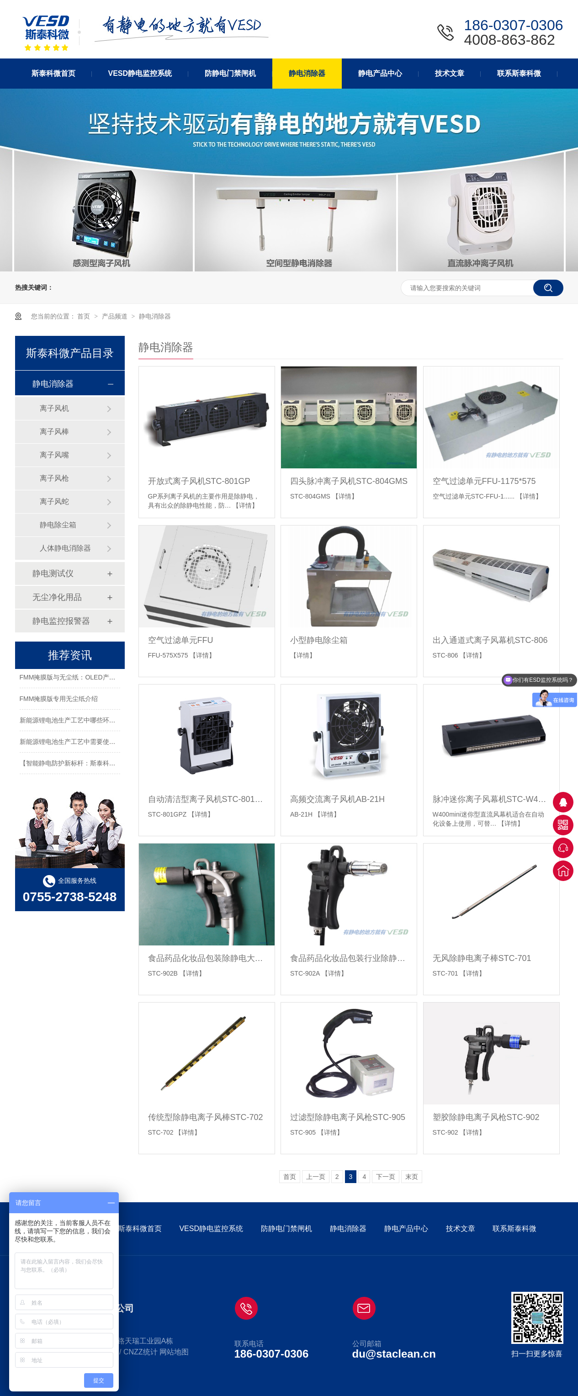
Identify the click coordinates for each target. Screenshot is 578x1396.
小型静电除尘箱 (319, 640)
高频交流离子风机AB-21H (337, 799)
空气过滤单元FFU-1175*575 (484, 481)
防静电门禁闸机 (286, 1228)
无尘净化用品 (57, 597)
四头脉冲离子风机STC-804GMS (349, 481)
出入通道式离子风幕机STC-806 (490, 640)
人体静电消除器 (65, 548)
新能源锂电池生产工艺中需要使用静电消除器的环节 (93, 743)
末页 (411, 1176)
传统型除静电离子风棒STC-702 (205, 1117)
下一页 (385, 1176)
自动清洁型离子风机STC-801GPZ (206, 799)
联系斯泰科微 (514, 1228)
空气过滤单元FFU (180, 640)
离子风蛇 (54, 501)
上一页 (315, 1176)
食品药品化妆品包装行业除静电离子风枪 (349, 958)
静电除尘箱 (58, 525)
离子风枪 (54, 478)
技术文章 (460, 1228)
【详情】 (245, 505)
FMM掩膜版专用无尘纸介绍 (59, 700)
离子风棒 (54, 431)
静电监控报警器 (61, 621)
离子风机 (54, 408)
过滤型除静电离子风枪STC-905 (347, 1117)
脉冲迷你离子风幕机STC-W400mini (491, 799)
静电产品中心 (406, 1228)
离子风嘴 (54, 455)
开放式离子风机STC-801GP (199, 481)
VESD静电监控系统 (211, 1228)
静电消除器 (155, 316)
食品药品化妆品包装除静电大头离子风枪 (206, 958)
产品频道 (115, 316)
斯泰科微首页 (140, 1228)
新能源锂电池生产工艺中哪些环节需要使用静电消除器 (96, 722)
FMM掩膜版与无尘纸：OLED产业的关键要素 (84, 679)
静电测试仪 (53, 573)
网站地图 (174, 1352)
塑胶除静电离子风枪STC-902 (486, 1117)
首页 (84, 316)
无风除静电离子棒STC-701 (482, 958)
